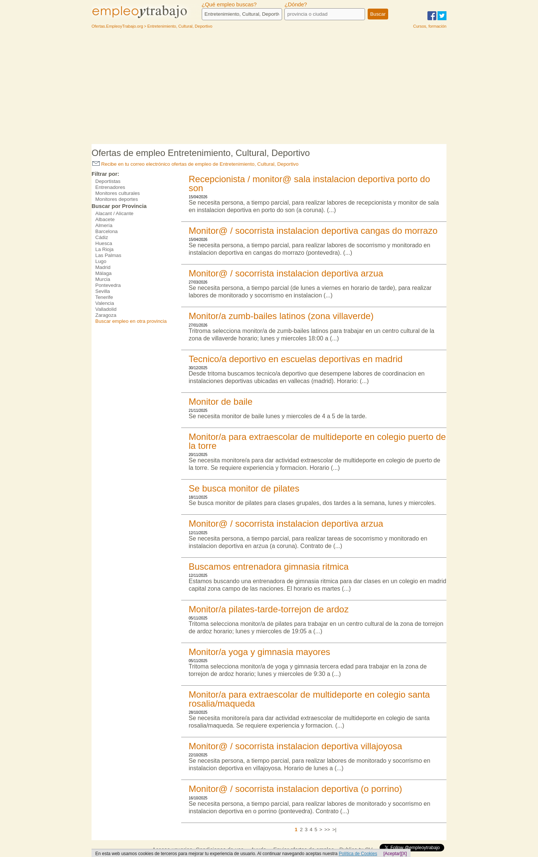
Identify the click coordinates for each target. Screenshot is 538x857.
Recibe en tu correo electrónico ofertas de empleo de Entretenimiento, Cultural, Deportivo (195, 164)
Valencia (104, 303)
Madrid (103, 267)
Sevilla (102, 291)
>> (327, 829)
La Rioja (104, 249)
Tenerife (104, 297)
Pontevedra (108, 285)
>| (334, 829)
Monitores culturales (117, 193)
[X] (404, 853)
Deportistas (107, 181)
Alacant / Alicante (114, 213)
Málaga (103, 273)
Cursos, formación (429, 26)
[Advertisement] (269, 88)
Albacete (105, 219)
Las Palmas (108, 255)
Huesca (103, 243)
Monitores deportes (116, 199)
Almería (103, 225)
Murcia (102, 279)
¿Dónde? (295, 4)
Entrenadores (110, 187)
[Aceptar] (392, 853)
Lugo (100, 261)
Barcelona (106, 231)
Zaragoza (105, 315)
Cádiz (101, 237)
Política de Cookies (358, 853)
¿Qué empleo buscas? (229, 4)
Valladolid (106, 309)
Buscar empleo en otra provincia (131, 321)
